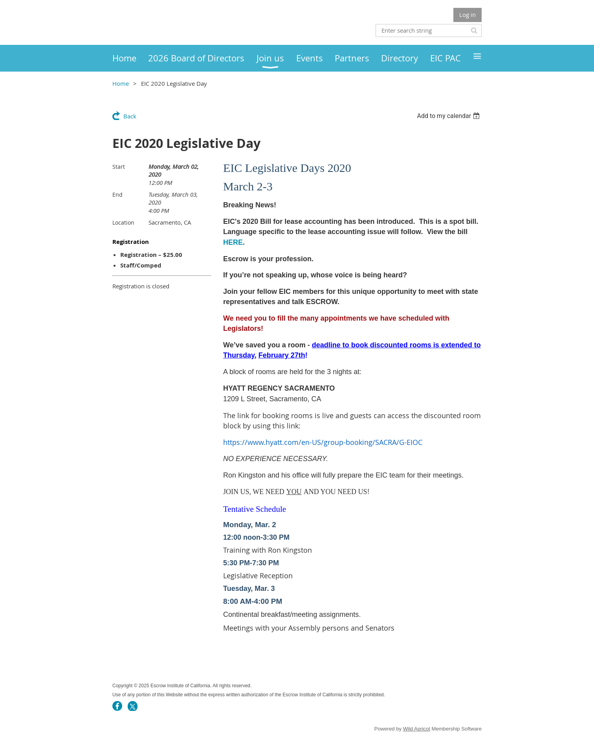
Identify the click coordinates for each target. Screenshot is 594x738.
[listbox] (449, 116)
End (117, 194)
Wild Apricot (416, 729)
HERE (233, 242)
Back (129, 116)
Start (118, 166)
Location (123, 222)
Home (120, 83)
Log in (467, 14)
